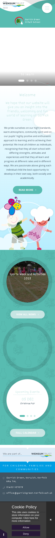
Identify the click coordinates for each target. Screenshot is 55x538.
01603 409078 (14, 487)
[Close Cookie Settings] (50, 519)
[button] (3, 533)
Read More (26, 189)
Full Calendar (26, 432)
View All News (26, 314)
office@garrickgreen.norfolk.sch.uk (29, 493)
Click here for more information (25, 519)
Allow (26, 527)
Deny (26, 533)
